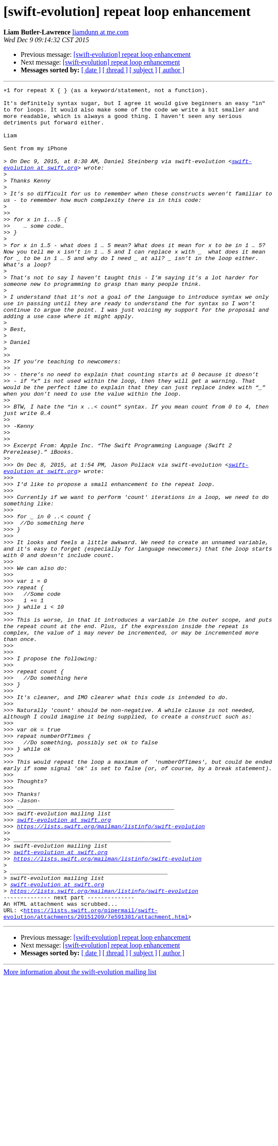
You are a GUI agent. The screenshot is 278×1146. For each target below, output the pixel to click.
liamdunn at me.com (100, 32)
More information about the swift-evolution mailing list (80, 1138)
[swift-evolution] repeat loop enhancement (132, 54)
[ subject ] (143, 70)
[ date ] (91, 70)
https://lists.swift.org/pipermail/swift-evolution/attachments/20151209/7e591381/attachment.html (95, 1079)
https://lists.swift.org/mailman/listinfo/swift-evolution (111, 975)
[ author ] (172, 70)
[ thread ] (115, 70)
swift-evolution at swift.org (64, 967)
